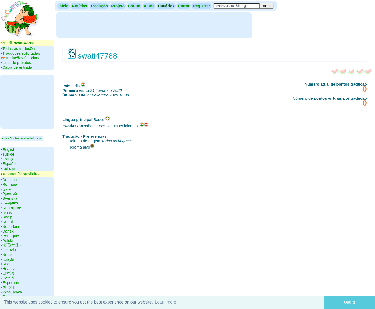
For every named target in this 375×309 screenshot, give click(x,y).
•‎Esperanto (10, 282)
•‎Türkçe (7, 154)
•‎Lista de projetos (16, 62)
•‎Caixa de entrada (16, 67)
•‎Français (9, 159)
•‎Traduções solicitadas (20, 53)
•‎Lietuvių (8, 250)
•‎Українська (11, 292)
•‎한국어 (7, 287)
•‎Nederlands (11, 226)
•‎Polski (7, 240)
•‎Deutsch (9, 179)
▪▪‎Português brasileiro (20, 174)
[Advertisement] (154, 24)
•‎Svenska (9, 198)
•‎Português (10, 236)
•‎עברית (6, 212)
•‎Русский (9, 193)
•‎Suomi (7, 264)
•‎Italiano (8, 168)
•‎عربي (6, 189)
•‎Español (8, 163)
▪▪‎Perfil (17, 43)
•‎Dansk (7, 231)
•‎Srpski (7, 222)
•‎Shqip (6, 217)
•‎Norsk (6, 254)
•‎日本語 (7, 273)
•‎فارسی (7, 259)
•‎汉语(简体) (11, 245)
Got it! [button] (349, 302)
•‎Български (11, 207)
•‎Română (9, 184)
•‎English (8, 149)
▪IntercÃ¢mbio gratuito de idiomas (22, 138)
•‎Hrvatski (8, 268)
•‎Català (7, 278)
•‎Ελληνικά (9, 203)
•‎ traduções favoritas (20, 58)
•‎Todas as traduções (18, 48)
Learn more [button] (165, 302)
